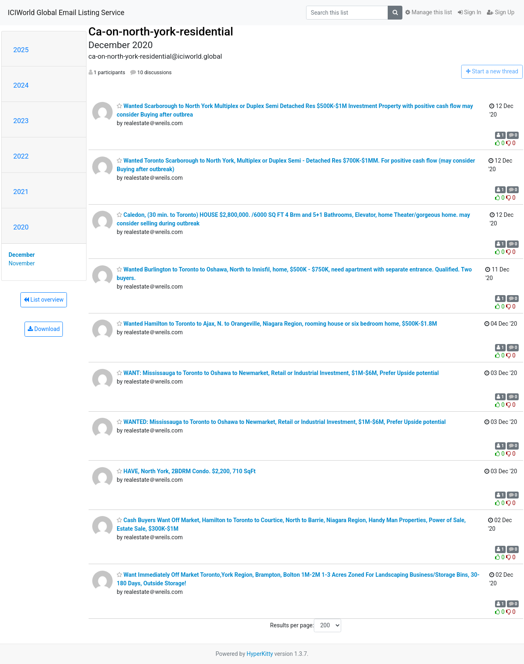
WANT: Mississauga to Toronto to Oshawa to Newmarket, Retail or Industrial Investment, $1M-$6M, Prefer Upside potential (278, 373)
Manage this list (428, 12)
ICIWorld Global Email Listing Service (66, 13)
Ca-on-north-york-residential (161, 31)
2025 (21, 50)
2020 (21, 227)
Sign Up (500, 12)
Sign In (470, 12)
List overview (44, 299)
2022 (21, 156)
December (22, 254)
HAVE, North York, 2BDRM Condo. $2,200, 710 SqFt (186, 471)
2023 (21, 121)
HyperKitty (259, 654)
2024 (21, 85)
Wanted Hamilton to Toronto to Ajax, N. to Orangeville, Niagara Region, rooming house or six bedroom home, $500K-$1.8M (277, 323)
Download (44, 329)
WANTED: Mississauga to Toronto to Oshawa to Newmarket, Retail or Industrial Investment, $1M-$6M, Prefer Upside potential (281, 422)
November (22, 263)
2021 (21, 192)
